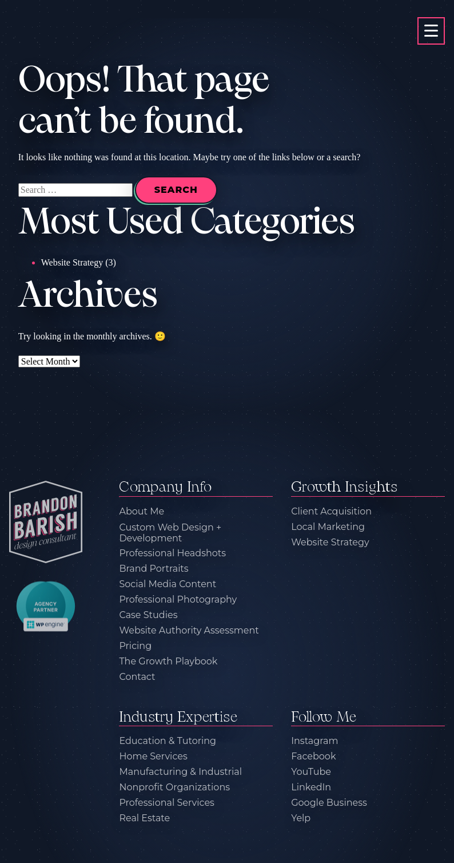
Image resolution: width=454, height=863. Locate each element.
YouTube (311, 772)
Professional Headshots (172, 553)
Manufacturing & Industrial (180, 772)
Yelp (300, 818)
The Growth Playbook (168, 661)
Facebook (313, 756)
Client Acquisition (331, 511)
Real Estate (144, 818)
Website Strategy (72, 262)
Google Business (329, 803)
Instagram (314, 741)
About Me (141, 511)
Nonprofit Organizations (174, 787)
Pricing (135, 645)
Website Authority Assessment (188, 630)
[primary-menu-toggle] (431, 30)
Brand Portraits (153, 568)
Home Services (153, 756)
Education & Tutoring (167, 741)
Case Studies (148, 614)
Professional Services (166, 803)
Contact (137, 676)
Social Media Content (167, 584)
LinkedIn (311, 787)
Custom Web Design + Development (170, 533)
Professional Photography (178, 599)
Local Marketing (328, 526)
